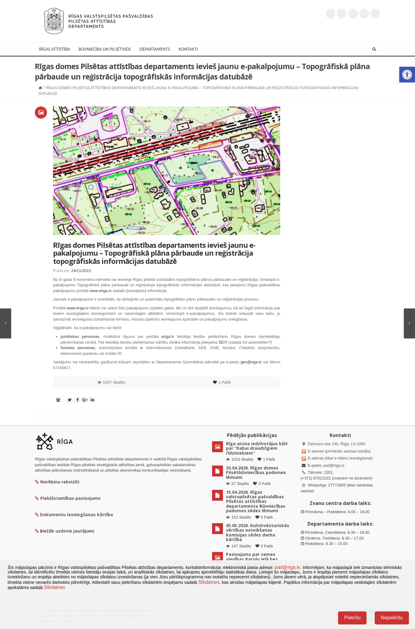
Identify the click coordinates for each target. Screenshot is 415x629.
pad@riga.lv (333, 465)
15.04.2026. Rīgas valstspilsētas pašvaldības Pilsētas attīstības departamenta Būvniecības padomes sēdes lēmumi (255, 501)
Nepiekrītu (392, 617)
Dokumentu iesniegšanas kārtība (76, 514)
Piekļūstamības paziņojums (68, 498)
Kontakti (188, 49)
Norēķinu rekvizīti (57, 482)
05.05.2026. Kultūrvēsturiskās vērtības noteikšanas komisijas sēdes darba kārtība (257, 532)
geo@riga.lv (251, 362)
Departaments (154, 49)
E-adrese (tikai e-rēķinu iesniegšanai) (340, 458)
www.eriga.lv (101, 290)
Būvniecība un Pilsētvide (104, 49)
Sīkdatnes (208, 582)
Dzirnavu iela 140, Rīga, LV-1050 (336, 444)
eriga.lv (167, 336)
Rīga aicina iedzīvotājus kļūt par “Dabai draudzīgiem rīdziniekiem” (257, 448)
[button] (407, 74)
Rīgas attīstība (54, 49)
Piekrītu (352, 617)
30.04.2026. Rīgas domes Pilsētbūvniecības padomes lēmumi (256, 472)
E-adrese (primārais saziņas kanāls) (339, 451)
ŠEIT (223, 342)
